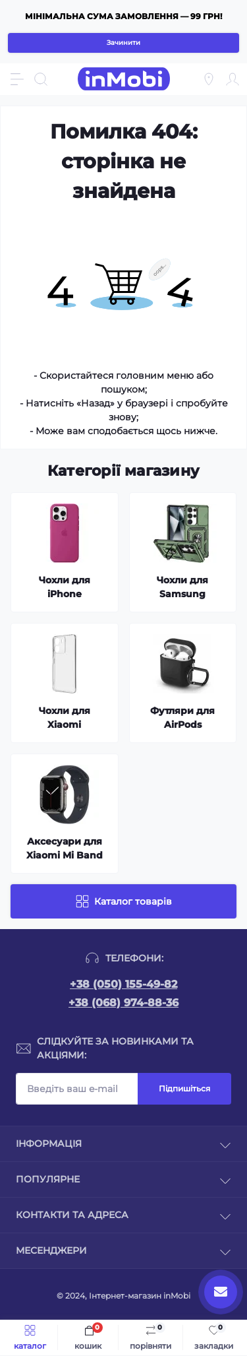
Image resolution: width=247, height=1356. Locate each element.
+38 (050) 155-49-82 (123, 984)
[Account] (232, 79)
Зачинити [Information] (123, 42)
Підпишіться (184, 1088)
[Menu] (17, 79)
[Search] (40, 79)
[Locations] (208, 79)
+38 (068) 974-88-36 (123, 1002)
